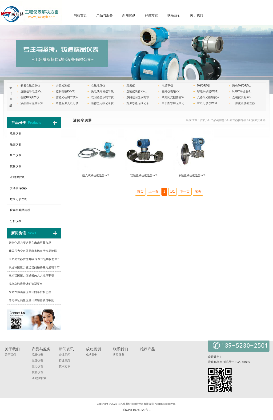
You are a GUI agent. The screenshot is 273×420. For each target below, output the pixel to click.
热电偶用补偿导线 (102, 91)
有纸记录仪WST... (208, 103)
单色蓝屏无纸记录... (68, 103)
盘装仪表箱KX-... (137, 91)
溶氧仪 (130, 85)
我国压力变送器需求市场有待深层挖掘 (33, 251)
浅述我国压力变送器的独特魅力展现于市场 (34, 269)
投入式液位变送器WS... (97, 175)
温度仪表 (37, 360)
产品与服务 (218, 120)
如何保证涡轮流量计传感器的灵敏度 (31, 300)
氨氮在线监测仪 (30, 85)
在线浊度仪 (98, 85)
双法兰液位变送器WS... (145, 175)
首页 (203, 120)
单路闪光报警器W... (174, 97)
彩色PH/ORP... (241, 85)
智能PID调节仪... (31, 97)
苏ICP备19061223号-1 (136, 410)
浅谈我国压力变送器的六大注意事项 (31, 275)
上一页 (153, 191)
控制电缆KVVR (65, 91)
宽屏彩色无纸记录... (138, 103)
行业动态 (64, 360)
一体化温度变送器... (244, 103)
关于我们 (10, 354)
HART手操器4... (242, 91)
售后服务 (118, 354)
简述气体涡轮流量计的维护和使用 (30, 292)
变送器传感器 (237, 120)
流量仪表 (37, 354)
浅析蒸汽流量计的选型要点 (26, 283)
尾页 (198, 191)
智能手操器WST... (208, 91)
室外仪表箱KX (171, 91)
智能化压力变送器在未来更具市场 (30, 242)
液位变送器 (258, 120)
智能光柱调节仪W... (68, 97)
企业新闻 (64, 354)
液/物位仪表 (39, 378)
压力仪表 (37, 366)
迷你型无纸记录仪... (103, 103)
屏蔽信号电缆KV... (31, 91)
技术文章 (64, 366)
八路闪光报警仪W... (209, 97)
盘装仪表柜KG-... (243, 97)
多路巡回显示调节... (138, 97)
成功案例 (91, 354)
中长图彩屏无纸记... (174, 103)
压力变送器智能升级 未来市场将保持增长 (34, 259)
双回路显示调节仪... (103, 97)
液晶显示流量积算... (32, 103)
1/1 (172, 191)
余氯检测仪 (63, 85)
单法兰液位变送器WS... (193, 175)
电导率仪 (167, 85)
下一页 (185, 191)
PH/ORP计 (204, 85)
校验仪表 (37, 372)
